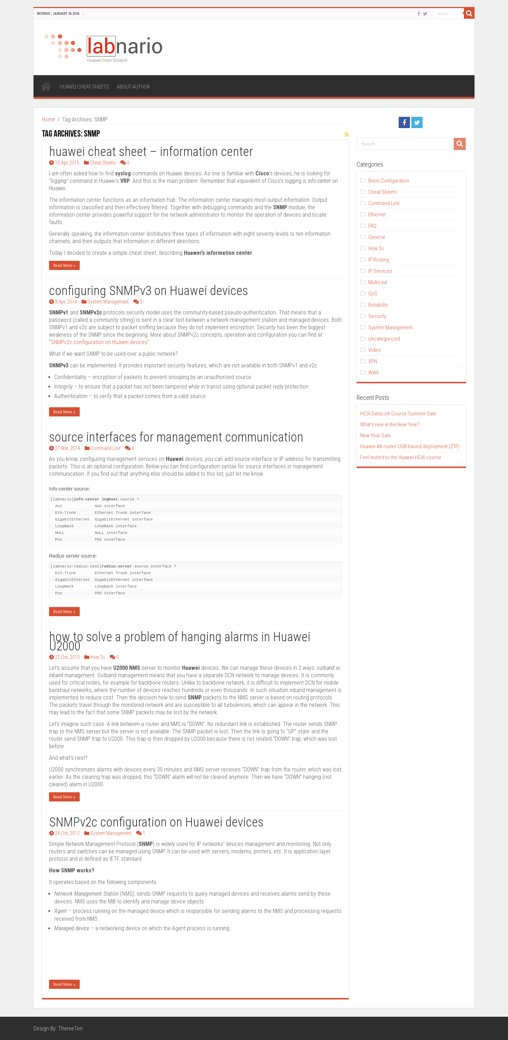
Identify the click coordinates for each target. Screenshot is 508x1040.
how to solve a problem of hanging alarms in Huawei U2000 (179, 642)
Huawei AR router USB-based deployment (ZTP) (410, 446)
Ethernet (377, 214)
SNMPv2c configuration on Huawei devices (99, 342)
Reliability (378, 305)
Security (377, 316)
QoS (372, 293)
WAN (373, 372)
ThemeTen (70, 1028)
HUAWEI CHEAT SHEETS (84, 87)
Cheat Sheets (103, 163)
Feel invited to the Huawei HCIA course (400, 457)
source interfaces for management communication (176, 437)
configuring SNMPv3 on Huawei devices (148, 290)
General (376, 237)
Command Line (105, 448)
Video (374, 350)
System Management (108, 302)
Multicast (377, 282)
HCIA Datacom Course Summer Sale (398, 413)
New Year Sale (375, 435)
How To (97, 657)
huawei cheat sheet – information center (151, 151)
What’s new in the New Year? (390, 424)
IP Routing (378, 260)
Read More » (64, 265)
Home (48, 119)
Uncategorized (384, 339)
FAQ (372, 226)
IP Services (380, 271)
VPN (372, 361)
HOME (46, 86)
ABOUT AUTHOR (133, 87)
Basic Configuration (388, 181)
